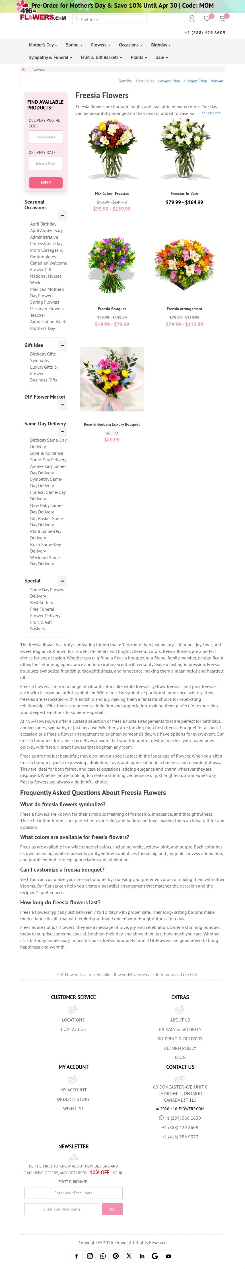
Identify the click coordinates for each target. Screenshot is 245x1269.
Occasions (131, 45)
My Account (73, 1090)
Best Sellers (41, 602)
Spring (74, 45)
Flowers (100, 45)
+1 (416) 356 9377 (180, 1137)
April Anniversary (46, 230)
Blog (180, 1057)
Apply (45, 182)
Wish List (73, 1108)
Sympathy (39, 360)
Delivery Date (42, 152)
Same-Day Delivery (45, 424)
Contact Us (73, 1029)
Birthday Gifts (43, 354)
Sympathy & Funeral (50, 57)
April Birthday (43, 224)
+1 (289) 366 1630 (180, 1118)
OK (112, 1209)
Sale (162, 57)
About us (180, 1020)
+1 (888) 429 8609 (205, 32)
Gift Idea (33, 345)
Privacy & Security (180, 1029)
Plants (139, 57)
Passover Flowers (47, 308)
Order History (73, 1099)
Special (32, 581)
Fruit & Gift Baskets (101, 57)
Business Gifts (43, 380)
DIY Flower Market (44, 397)
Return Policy (180, 1048)
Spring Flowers (44, 302)
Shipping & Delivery (180, 1038)
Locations (73, 1020)
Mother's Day (43, 45)
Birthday (161, 45)
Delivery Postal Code (44, 123)
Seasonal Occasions (35, 204)
